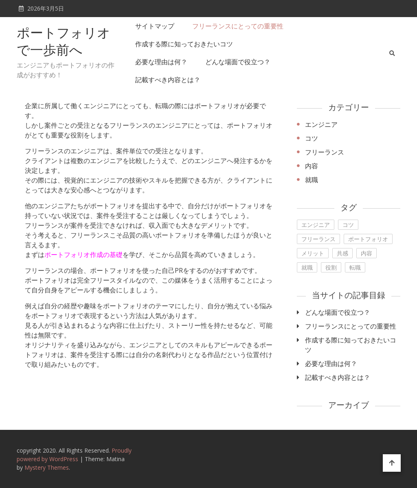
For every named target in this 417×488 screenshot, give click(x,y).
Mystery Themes (46, 467)
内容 (311, 165)
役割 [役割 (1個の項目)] (331, 267)
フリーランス (324, 152)
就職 (311, 179)
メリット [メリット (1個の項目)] (312, 253)
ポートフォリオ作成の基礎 (83, 254)
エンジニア (321, 124)
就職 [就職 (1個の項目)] (307, 267)
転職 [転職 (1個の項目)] (355, 267)
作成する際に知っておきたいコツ (184, 43)
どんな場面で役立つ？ (237, 61)
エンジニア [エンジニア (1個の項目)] (315, 225)
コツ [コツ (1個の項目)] (348, 225)
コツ (311, 138)
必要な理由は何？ (161, 61)
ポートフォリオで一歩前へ (63, 43)
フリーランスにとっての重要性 (237, 26)
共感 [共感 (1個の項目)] (342, 253)
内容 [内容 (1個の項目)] (366, 253)
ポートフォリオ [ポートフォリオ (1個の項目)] (368, 239)
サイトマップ (154, 26)
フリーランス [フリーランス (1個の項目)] (318, 239)
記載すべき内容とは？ (167, 79)
